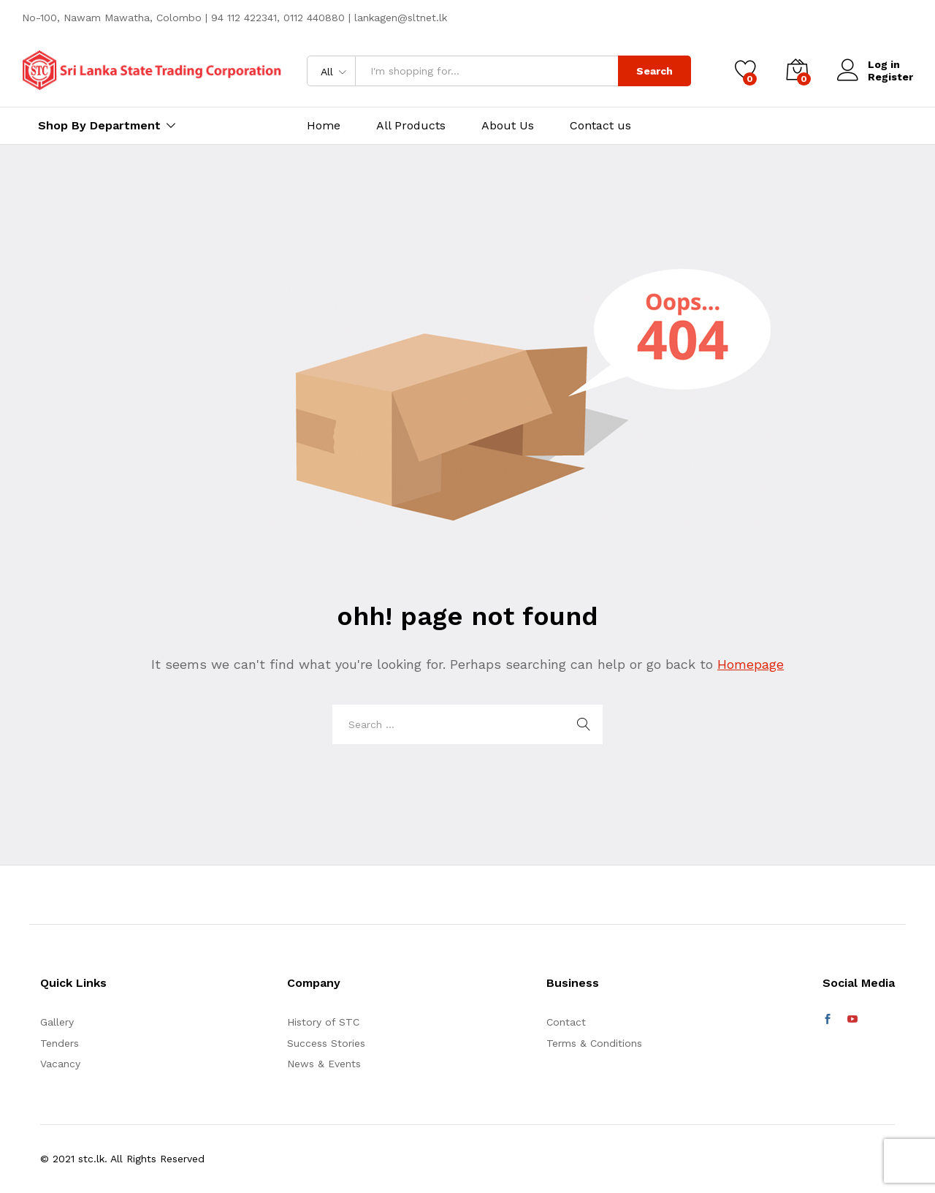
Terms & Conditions (594, 1043)
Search (654, 71)
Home (323, 126)
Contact (566, 1022)
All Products (411, 126)
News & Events (324, 1063)
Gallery (57, 1022)
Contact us (600, 126)
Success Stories (326, 1043)
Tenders (59, 1043)
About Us (507, 126)
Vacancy (60, 1063)
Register (890, 77)
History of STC (323, 1022)
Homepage (750, 664)
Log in (868, 64)
